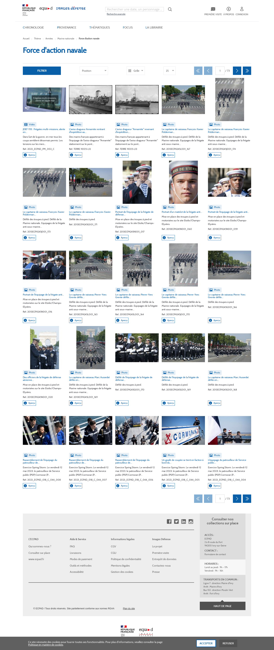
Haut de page (223, 606)
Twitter (176, 521)
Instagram (190, 521)
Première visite (160, 553)
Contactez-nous (161, 565)
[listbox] (94, 71)
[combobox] (134, 9)
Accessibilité (77, 572)
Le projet (157, 546)
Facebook (169, 521)
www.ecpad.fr (36, 559)
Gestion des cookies (122, 572)
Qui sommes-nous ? (40, 546)
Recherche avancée (116, 14)
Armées (49, 38)
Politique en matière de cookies (45, 646)
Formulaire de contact (215, 554)
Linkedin (183, 521)
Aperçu (29, 154)
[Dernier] (247, 71)
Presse (156, 572)
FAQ (72, 546)
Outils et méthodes (81, 565)
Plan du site (129, 608)
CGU (113, 553)
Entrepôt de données (164, 559)
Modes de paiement (81, 559)
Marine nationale (65, 38)
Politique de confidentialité (126, 559)
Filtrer (41, 70)
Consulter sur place (39, 553)
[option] (94, 71)
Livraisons (75, 553)
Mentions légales (120, 565)
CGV (113, 546)
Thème (37, 38)
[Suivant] (237, 71)
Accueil (26, 38)
